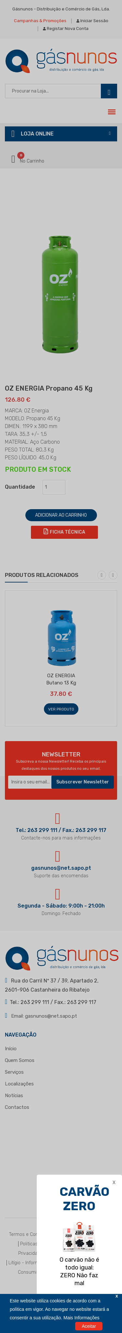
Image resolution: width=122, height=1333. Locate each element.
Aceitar (89, 1326)
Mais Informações (81, 1317)
